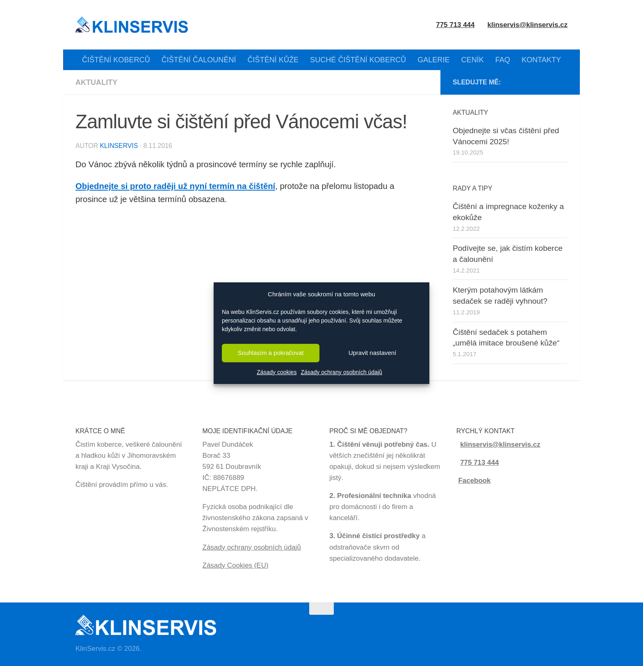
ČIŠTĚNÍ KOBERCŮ (116, 60)
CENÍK (472, 60)
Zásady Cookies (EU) (236, 565)
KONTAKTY (541, 60)
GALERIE (433, 60)
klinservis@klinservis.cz (528, 25)
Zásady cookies (276, 372)
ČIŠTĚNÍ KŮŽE (273, 60)
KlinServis (119, 145)
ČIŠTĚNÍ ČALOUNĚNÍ (199, 60)
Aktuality (96, 82)
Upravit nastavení (373, 352)
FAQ (502, 60)
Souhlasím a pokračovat (271, 352)
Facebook (474, 480)
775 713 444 (479, 462)
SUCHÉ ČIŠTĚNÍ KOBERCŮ (358, 60)
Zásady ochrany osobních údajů (341, 372)
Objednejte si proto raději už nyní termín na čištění (175, 186)
